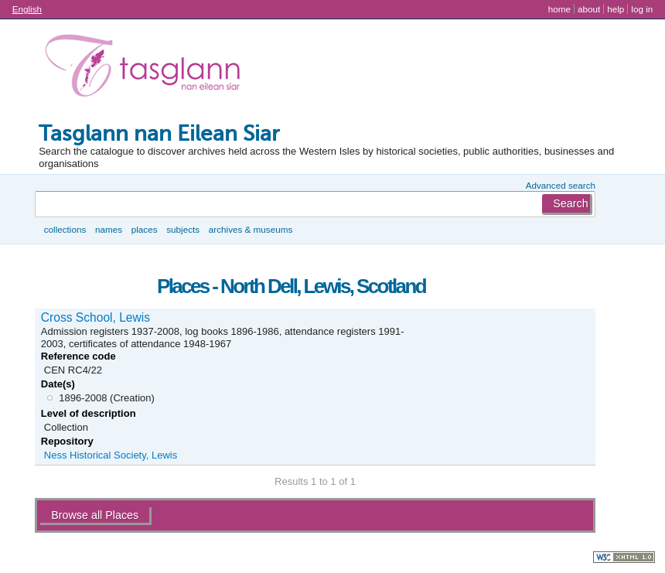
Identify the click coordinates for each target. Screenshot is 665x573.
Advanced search (560, 185)
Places (144, 229)
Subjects (183, 229)
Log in (642, 9)
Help (615, 9)
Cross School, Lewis (95, 317)
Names (108, 229)
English (27, 9)
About (589, 9)
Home (559, 9)
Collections (65, 229)
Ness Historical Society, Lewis (110, 455)
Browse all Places (94, 515)
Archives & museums (250, 229)
